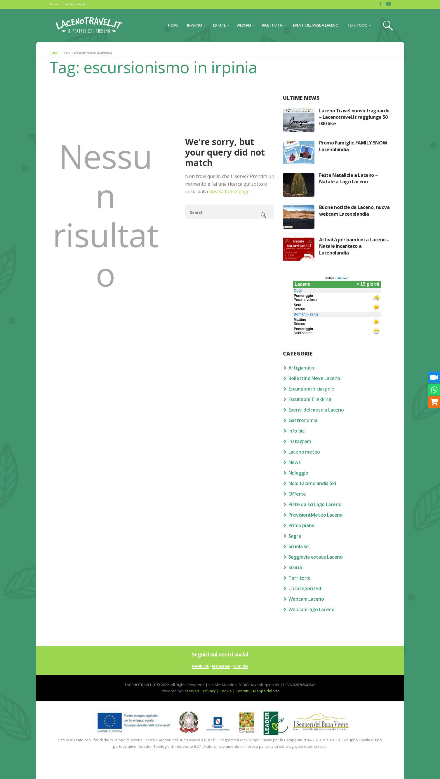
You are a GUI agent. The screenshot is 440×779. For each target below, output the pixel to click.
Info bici (297, 431)
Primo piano (301, 525)
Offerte (297, 494)
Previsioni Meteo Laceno (315, 515)
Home (53, 53)
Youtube (240, 666)
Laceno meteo (304, 452)
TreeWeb (191, 690)
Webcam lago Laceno (311, 609)
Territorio (299, 578)
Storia (295, 567)
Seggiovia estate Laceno (315, 557)
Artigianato (301, 368)
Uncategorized (304, 588)
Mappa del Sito (266, 690)
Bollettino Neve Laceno (314, 378)
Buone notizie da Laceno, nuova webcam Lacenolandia (354, 210)
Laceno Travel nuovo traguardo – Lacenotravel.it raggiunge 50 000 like (354, 117)
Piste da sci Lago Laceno (315, 504)
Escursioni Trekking (309, 399)
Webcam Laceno (306, 599)
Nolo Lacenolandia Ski (312, 483)
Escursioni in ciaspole (311, 389)
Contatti (242, 690)
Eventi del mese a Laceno (316, 410)
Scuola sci (298, 546)
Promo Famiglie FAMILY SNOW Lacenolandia (353, 146)
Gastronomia (302, 420)
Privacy (209, 690)
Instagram (299, 441)
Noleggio (298, 473)
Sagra (294, 536)
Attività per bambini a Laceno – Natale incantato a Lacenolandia (354, 246)
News (294, 462)
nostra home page (229, 191)
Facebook (200, 666)
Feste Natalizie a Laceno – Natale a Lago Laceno (348, 178)
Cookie (226, 690)
